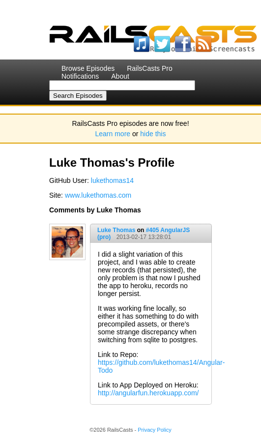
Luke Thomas (116, 230)
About (120, 76)
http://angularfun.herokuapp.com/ (148, 393)
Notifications (80, 76)
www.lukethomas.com (98, 195)
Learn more (113, 134)
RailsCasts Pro (150, 68)
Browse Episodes (88, 68)
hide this (153, 134)
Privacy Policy (154, 430)
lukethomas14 (112, 180)
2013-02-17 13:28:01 (143, 237)
